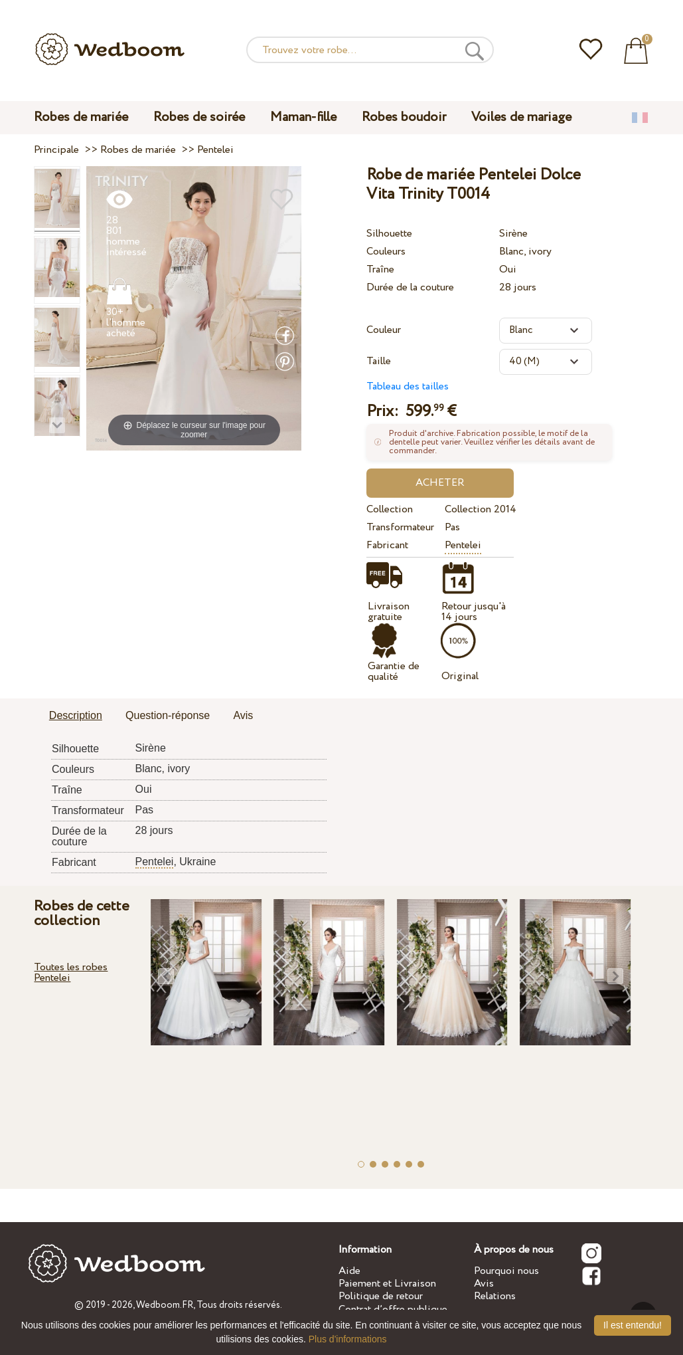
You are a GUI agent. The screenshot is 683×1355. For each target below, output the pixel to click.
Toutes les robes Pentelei (71, 973)
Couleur (383, 330)
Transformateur (400, 527)
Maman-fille (303, 117)
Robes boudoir (404, 117)
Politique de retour (381, 1296)
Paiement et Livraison (387, 1283)
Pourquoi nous (506, 1271)
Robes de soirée (199, 117)
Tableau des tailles (407, 386)
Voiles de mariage (521, 117)
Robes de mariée (81, 117)
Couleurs (386, 251)
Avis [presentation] (243, 715)
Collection (389, 509)
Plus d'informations (348, 1339)
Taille (378, 361)
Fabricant (387, 545)
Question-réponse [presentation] (167, 715)
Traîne (380, 269)
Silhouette (389, 233)
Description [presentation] (75, 715)
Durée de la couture (410, 287)
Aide (349, 1271)
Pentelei (463, 545)
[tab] (75, 716)
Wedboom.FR (164, 1305)
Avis (484, 1283)
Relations (495, 1296)
